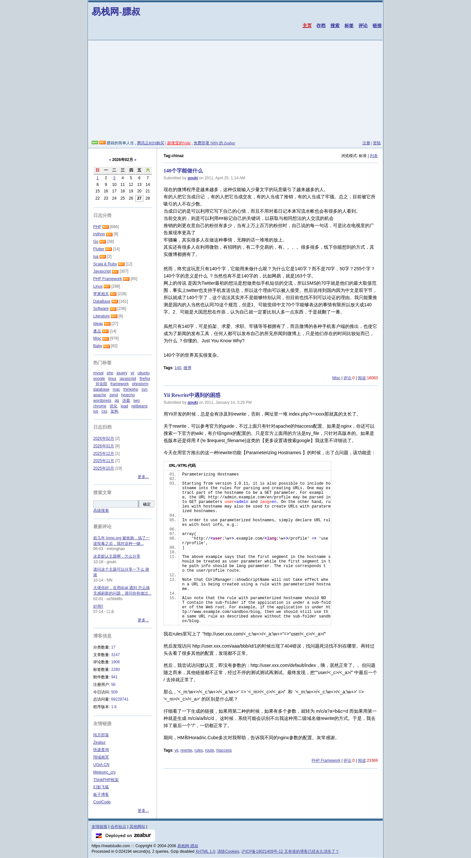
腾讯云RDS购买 (150, 143)
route (209, 750)
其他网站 (137, 826)
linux (112, 378)
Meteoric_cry (104, 772)
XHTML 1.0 (205, 851)
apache (99, 395)
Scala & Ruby (105, 264)
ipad (124, 406)
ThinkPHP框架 (106, 780)
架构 (114, 411)
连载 (126, 400)
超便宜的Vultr (179, 143)
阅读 (362, 378)
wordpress (102, 400)
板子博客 (101, 794)
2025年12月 (103, 453)
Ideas (98, 323)
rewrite (186, 750)
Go (95, 241)
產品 (97, 331)
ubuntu (143, 373)
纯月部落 (101, 735)
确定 (147, 504)
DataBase (102, 301)
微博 (187, 368)
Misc (336, 378)
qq (116, 400)
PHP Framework (326, 760)
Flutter (98, 249)
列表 (374, 155)
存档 (320, 25)
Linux (98, 286)
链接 (377, 25)
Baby (97, 346)
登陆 (377, 143)
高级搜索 (101, 510)
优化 (113, 406)
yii (176, 750)
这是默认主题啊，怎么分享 (116, 556)
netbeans (139, 406)
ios (95, 411)
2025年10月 (103, 468)
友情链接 (99, 826)
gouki (192, 178)
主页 (307, 25)
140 (178, 368)
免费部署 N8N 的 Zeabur (214, 143)
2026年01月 (103, 446)
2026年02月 (103, 438)
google (99, 378)
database (101, 389)
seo (136, 400)
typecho (128, 395)
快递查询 (101, 749)
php (110, 373)
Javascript (102, 271)
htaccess (224, 750)
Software (101, 308)
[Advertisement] (235, 91)
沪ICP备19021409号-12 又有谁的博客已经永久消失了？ (290, 851)
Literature (101, 316)
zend (113, 395)
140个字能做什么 (183, 170)
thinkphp (130, 389)
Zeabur (99, 742)
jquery (121, 373)
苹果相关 (101, 294)
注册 (366, 143)
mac (116, 389)
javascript (128, 378)
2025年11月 (103, 460)
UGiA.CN (101, 764)
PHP (97, 226)
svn (144, 389)
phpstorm (140, 384)
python (99, 234)
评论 (363, 25)
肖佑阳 (101, 384)
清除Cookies (228, 851)
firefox (144, 378)
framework (120, 384)
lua (95, 256)
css (104, 411)
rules (199, 750)
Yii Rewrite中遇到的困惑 (192, 395)
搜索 (335, 25)
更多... (143, 476)
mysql (98, 373)
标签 (349, 25)
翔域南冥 (101, 757)
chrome (99, 406)
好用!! (98, 606)
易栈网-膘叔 (116, 12)
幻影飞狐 (101, 787)
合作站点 (118, 826)
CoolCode (102, 802)
